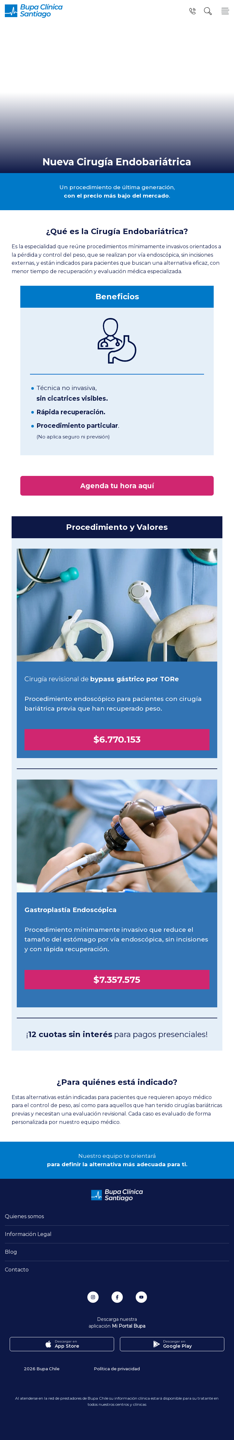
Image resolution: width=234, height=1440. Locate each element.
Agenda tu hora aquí (117, 486)
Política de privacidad (117, 1368)
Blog (11, 1252)
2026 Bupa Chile (42, 1368)
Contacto (17, 1270)
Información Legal (28, 1234)
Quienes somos (24, 1216)
